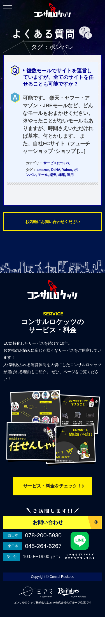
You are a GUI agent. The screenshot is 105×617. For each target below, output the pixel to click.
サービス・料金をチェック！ (52, 486)
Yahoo (67, 170)
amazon (43, 170)
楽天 (53, 175)
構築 (61, 175)
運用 (70, 175)
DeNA (55, 170)
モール (43, 175)
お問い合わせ (48, 522)
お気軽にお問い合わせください (52, 221)
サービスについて (56, 163)
